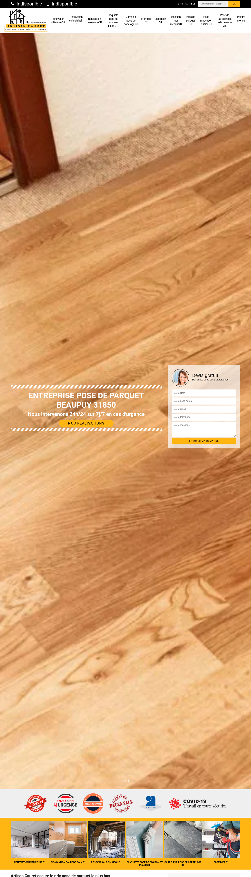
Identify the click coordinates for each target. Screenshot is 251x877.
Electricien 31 (160, 20)
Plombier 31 (146, 20)
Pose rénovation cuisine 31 (206, 20)
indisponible (26, 4)
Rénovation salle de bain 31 (76, 20)
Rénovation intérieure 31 (58, 20)
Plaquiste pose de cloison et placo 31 (112, 20)
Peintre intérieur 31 (241, 20)
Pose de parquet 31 (190, 20)
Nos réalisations (86, 423)
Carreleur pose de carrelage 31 (131, 20)
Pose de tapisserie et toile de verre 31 (224, 20)
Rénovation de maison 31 (94, 20)
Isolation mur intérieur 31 (176, 20)
